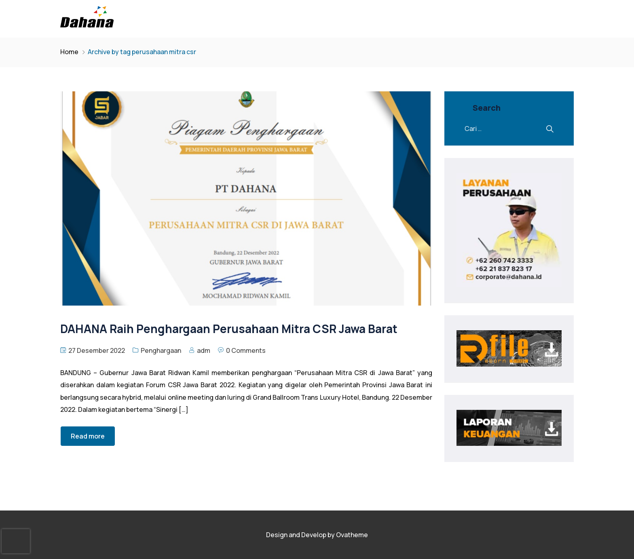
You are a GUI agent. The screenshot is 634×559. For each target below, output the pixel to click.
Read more (88, 436)
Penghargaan (161, 350)
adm (203, 350)
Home (69, 51)
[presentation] (16, 541)
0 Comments (246, 350)
